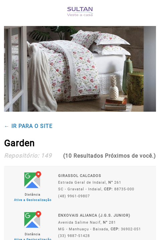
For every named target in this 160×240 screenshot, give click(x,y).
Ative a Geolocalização (32, 200)
